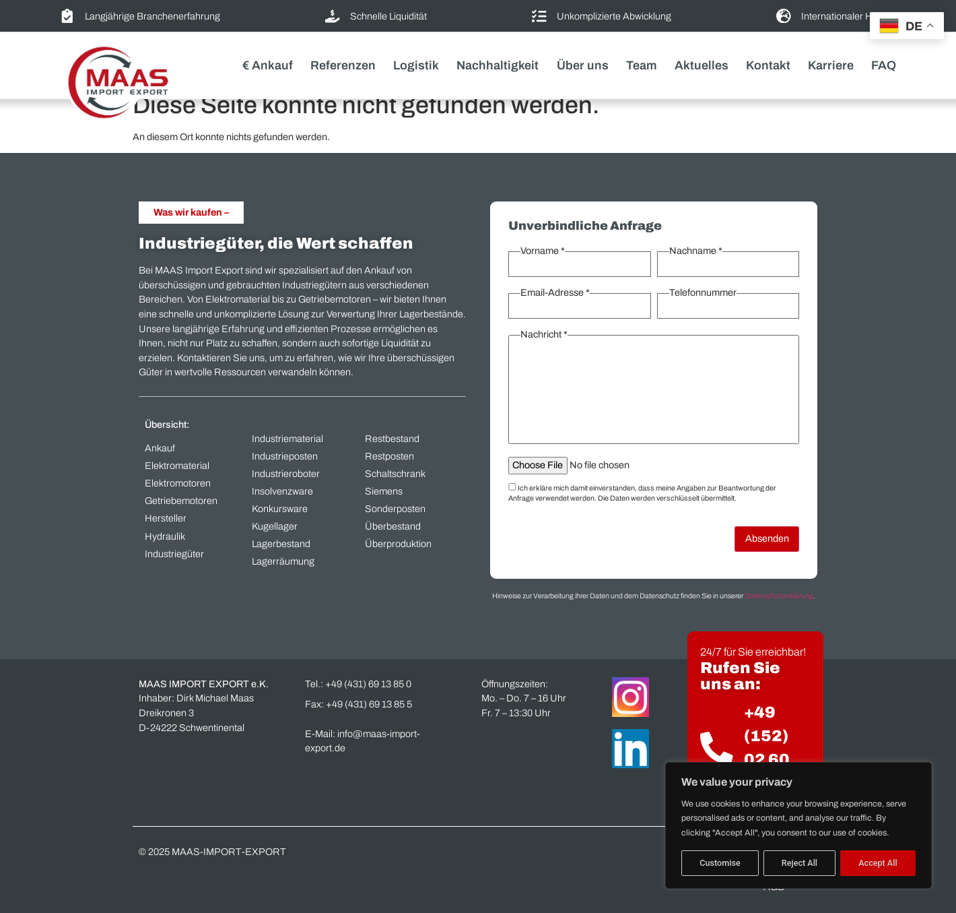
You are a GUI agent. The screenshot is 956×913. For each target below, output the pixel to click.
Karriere (831, 65)
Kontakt (768, 65)
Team (641, 65)
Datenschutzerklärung (779, 596)
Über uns (583, 65)
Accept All (877, 863)
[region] (798, 825)
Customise (719, 863)
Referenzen (343, 65)
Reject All (799, 863)
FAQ (883, 65)
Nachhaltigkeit (497, 65)
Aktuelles (701, 65)
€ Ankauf (267, 65)
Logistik (416, 65)
